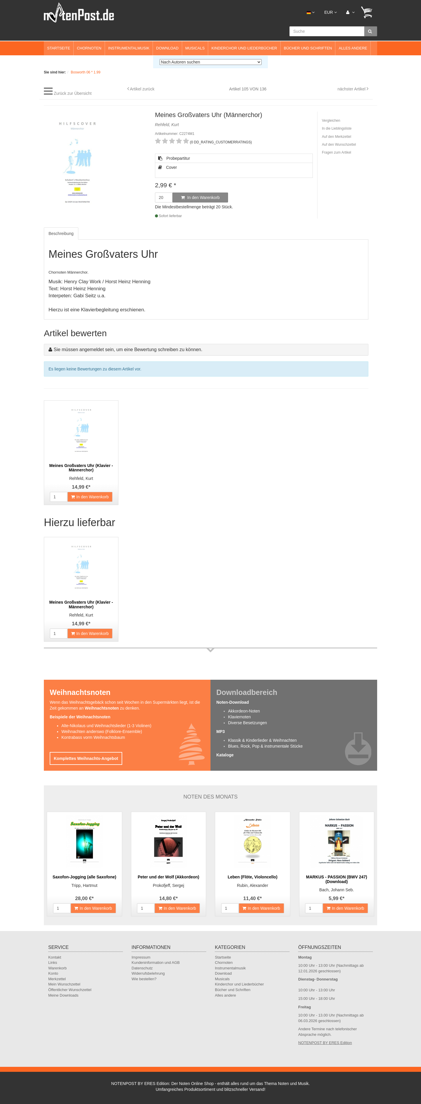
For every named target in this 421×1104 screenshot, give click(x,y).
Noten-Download (232, 702)
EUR (330, 12)
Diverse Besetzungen (247, 722)
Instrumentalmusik (128, 48)
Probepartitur (174, 158)
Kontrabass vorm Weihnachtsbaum (93, 737)
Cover (167, 167)
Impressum (141, 957)
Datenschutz (142, 968)
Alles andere (353, 48)
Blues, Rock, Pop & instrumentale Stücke (265, 746)
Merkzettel (57, 979)
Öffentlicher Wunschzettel (70, 990)
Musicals (195, 48)
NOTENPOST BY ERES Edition (325, 1043)
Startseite (58, 48)
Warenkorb (57, 968)
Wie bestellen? (144, 979)
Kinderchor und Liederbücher (244, 48)
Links (52, 962)
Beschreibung (61, 233)
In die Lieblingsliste (336, 128)
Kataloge (225, 755)
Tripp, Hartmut (84, 885)
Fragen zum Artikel (336, 152)
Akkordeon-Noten (244, 711)
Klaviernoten (239, 717)
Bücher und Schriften (308, 48)
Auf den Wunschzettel (339, 144)
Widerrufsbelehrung (148, 973)
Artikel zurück (142, 89)
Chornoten (89, 48)
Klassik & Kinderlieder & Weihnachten (262, 740)
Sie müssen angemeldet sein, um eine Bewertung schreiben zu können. (128, 349)
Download (167, 48)
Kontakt (54, 957)
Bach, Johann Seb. (336, 889)
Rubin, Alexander (252, 885)
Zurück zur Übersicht (73, 93)
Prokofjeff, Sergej (168, 885)
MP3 (220, 731)
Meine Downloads (63, 995)
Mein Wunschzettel (64, 984)
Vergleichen (331, 121)
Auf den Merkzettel (336, 137)
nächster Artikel (352, 89)
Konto (53, 973)
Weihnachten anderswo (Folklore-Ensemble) (101, 731)
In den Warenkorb (200, 197)
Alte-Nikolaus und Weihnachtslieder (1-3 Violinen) (106, 725)
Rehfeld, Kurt (81, 478)
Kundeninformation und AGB (156, 962)
